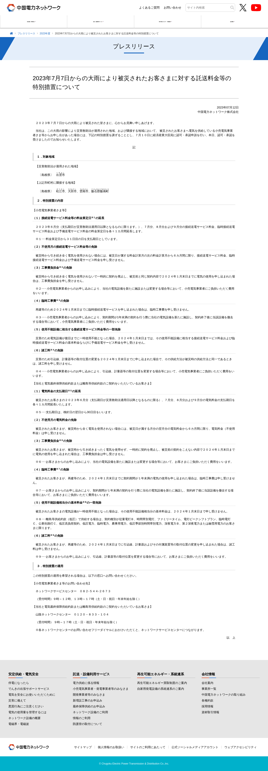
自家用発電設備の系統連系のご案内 (160, 688)
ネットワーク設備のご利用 (90, 712)
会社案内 (207, 683)
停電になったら (18, 683)
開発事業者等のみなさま (89, 694)
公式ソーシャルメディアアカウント (194, 747)
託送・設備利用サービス (91, 674)
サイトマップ (83, 747)
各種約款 (207, 700)
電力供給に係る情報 (86, 683)
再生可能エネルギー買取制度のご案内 (162, 683)
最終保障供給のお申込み (89, 706)
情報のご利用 (81, 718)
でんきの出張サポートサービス (28, 688)
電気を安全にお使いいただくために (31, 694)
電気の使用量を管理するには (27, 712)
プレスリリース (26, 33)
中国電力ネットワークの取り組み (224, 694)
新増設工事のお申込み (87, 700)
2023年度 (45, 33)
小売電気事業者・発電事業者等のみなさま (101, 688)
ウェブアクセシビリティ (240, 747)
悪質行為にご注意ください (26, 706)
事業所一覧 (209, 688)
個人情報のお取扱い (111, 747)
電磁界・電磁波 (18, 724)
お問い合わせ (172, 7)
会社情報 (208, 674)
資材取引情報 (210, 712)
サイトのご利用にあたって (147, 747)
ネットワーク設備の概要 (24, 718)
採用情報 (207, 706)
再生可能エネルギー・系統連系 (160, 674)
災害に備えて (17, 700)
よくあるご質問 (149, 7)
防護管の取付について (87, 724)
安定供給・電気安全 (23, 674)
